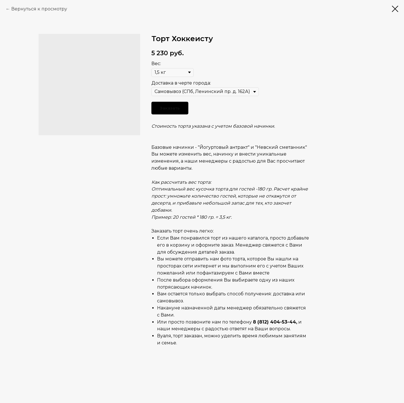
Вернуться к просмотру (39, 9)
